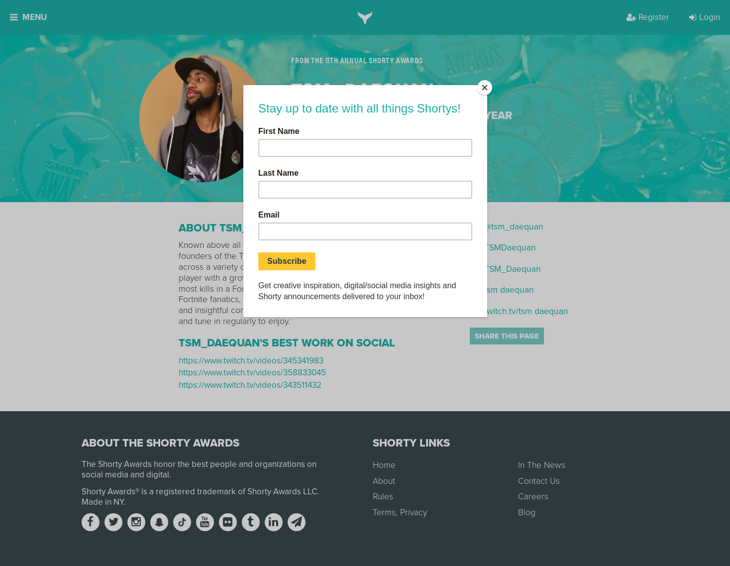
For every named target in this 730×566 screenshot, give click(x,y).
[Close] (484, 87)
